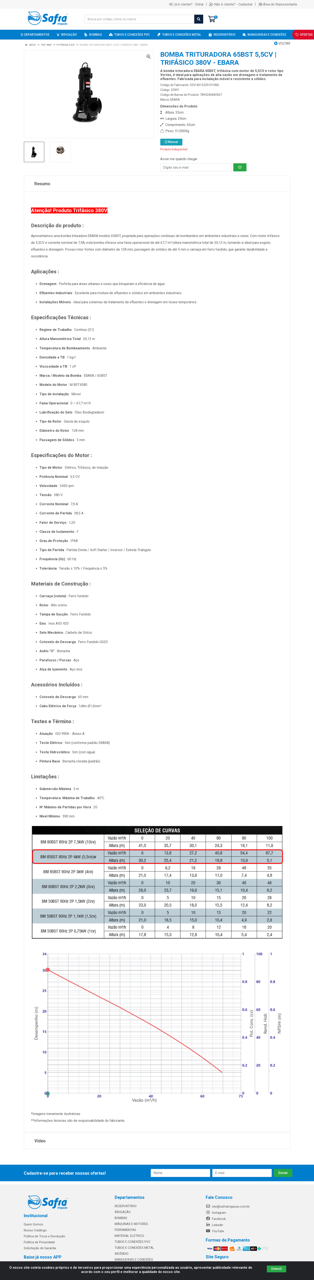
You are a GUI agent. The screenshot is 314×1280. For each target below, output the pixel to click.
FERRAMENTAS (125, 1230)
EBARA (175, 99)
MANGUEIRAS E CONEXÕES (134, 1260)
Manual (171, 142)
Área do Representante (278, 4)
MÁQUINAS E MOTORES (131, 1224)
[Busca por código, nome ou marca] (139, 19)
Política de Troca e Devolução (44, 1236)
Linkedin (214, 1225)
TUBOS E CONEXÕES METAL (134, 1248)
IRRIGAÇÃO (123, 1212)
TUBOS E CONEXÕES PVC (133, 1242)
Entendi (276, 1268)
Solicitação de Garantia (40, 1248)
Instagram (216, 1213)
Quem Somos (33, 1224)
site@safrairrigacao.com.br (228, 1206)
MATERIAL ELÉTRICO (129, 1236)
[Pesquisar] (198, 19)
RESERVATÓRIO (126, 1206)
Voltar (282, 43)
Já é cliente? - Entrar (186, 4)
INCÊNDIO (121, 1254)
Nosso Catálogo (35, 1230)
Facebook (216, 1219)
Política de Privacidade (39, 1242)
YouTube (215, 1231)
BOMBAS (121, 1218)
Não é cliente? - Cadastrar (231, 4)
